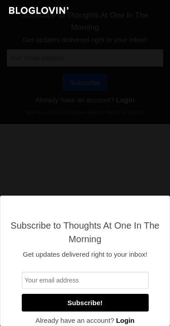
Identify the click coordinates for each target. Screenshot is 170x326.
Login (125, 320)
